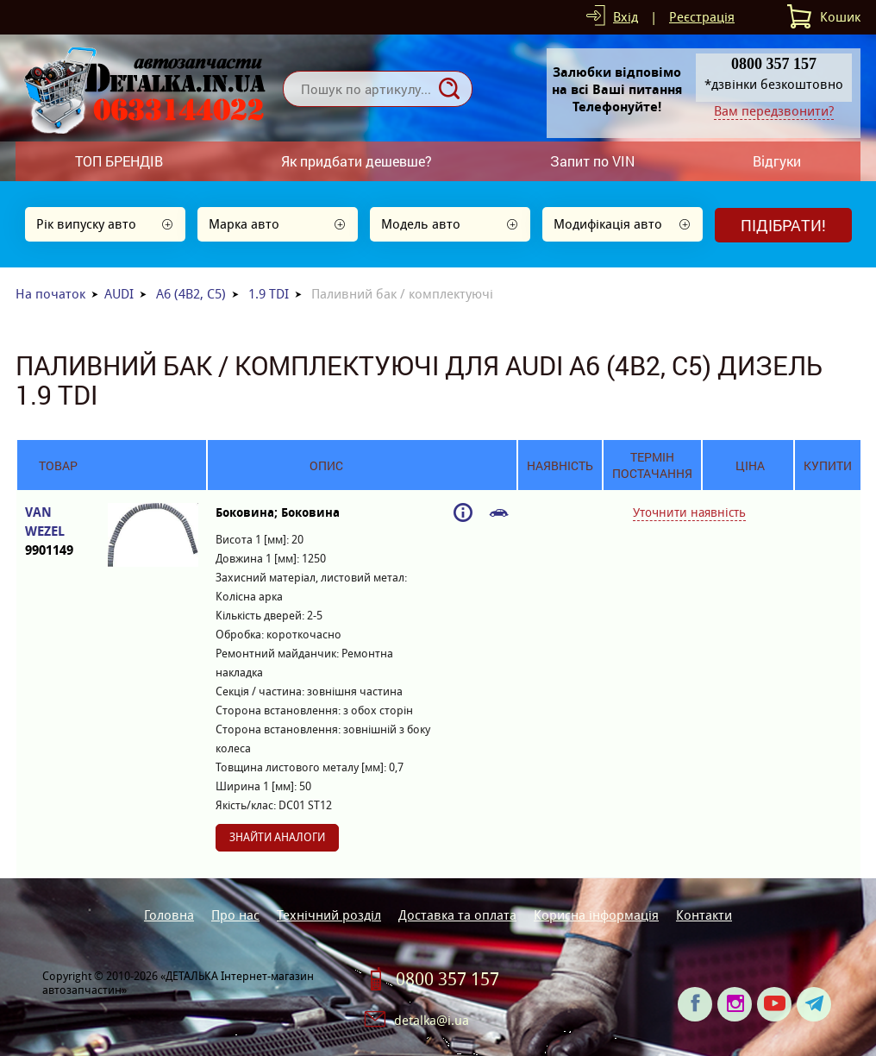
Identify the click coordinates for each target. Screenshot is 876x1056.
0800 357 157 (447, 979)
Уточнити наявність (689, 512)
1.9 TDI (268, 294)
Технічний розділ (329, 915)
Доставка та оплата (457, 915)
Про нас (235, 915)
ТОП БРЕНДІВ (119, 161)
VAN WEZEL (58, 532)
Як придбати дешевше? (356, 161)
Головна (169, 915)
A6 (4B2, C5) (191, 294)
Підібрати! (783, 225)
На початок (50, 294)
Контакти (704, 915)
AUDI (119, 294)
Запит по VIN (592, 161)
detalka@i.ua (431, 1020)
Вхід (625, 17)
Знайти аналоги (277, 837)
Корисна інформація (596, 915)
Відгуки (777, 161)
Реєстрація (702, 17)
